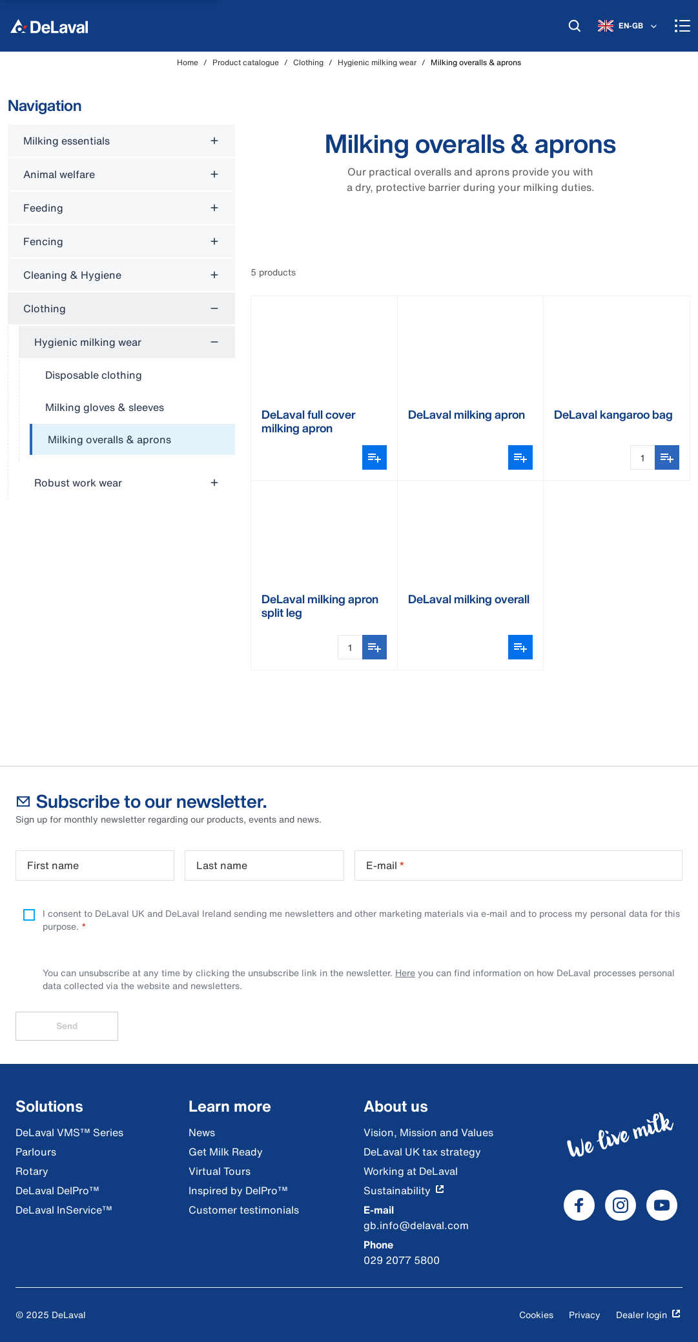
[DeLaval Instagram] (620, 1205)
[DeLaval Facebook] (579, 1205)
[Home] (49, 26)
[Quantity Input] (642, 457)
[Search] (574, 25)
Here (405, 972)
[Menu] (682, 25)
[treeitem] (132, 440)
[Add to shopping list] (667, 457)
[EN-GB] (628, 25)
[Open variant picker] (374, 457)
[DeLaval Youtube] (662, 1205)
